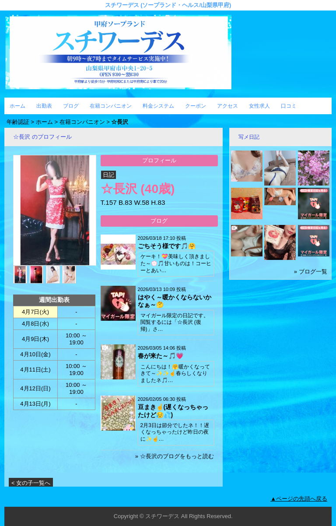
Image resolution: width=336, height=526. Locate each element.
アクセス (227, 106)
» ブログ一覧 (310, 271)
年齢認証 (18, 122)
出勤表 (44, 106)
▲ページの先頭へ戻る (298, 498)
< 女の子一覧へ (30, 483)
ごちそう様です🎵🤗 (167, 245)
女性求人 (259, 106)
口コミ (289, 106)
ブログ (71, 106)
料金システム (158, 106)
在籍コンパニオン (111, 106)
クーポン (195, 106)
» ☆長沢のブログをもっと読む (174, 456)
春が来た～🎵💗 (160, 355)
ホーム (17, 106)
